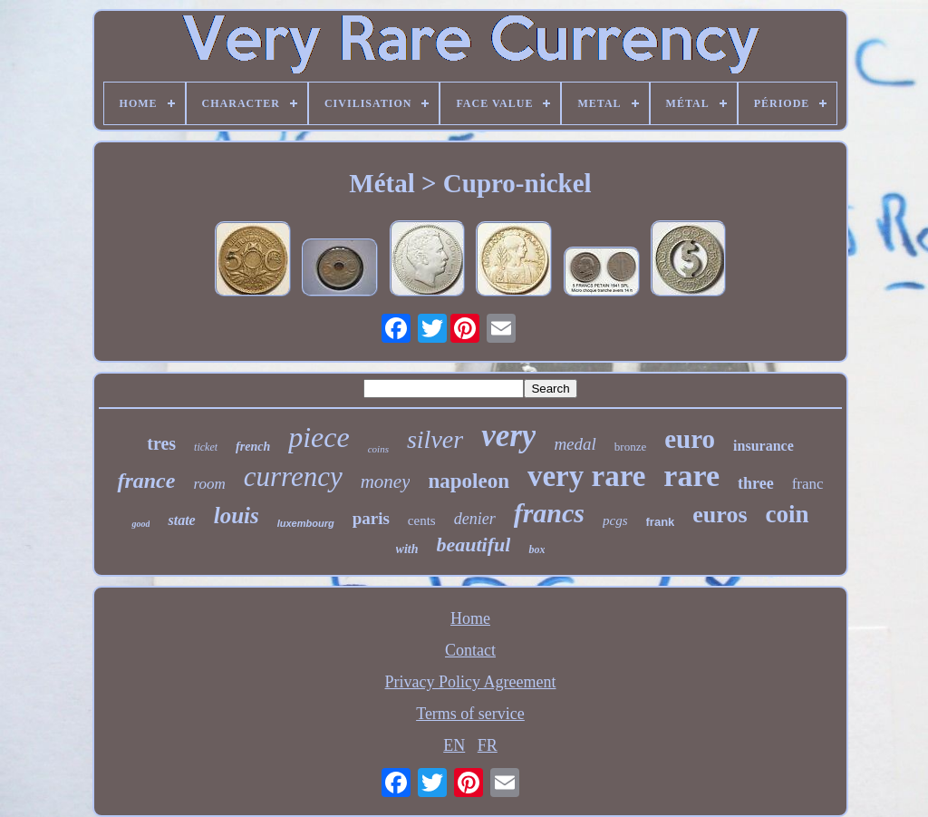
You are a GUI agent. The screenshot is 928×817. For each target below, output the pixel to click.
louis (236, 515)
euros (719, 514)
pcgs (615, 520)
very (508, 435)
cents (422, 520)
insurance (763, 445)
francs (549, 513)
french (253, 446)
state (181, 520)
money (386, 481)
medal (574, 443)
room (209, 483)
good (140, 524)
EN (454, 745)
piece (319, 437)
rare (691, 475)
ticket (206, 447)
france (146, 480)
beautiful (474, 544)
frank (660, 522)
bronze (630, 446)
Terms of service (470, 714)
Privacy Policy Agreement (470, 682)
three (756, 483)
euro (689, 438)
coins (378, 448)
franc (808, 483)
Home (470, 618)
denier (475, 519)
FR (488, 745)
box (536, 549)
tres (161, 443)
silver (435, 439)
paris (371, 518)
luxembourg (305, 523)
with (407, 549)
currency (293, 476)
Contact (470, 650)
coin (787, 514)
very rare (586, 476)
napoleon (468, 481)
